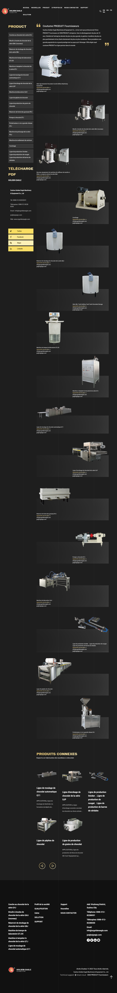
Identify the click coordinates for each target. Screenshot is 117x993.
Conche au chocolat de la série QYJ (20, 35)
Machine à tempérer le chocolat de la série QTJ (20, 68)
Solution (27, 14)
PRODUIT (46, 7)
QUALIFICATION (41, 909)
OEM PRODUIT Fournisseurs (97, 975)
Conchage (12, 146)
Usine (36, 913)
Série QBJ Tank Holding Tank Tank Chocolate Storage (88, 304)
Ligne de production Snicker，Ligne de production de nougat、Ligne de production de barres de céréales (20, 156)
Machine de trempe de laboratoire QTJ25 (20, 59)
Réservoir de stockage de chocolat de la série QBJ (20, 50)
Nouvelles (36, 7)
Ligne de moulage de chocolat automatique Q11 (19, 76)
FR (111, 10)
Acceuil (26, 7)
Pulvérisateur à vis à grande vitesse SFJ (20, 124)
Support (84, 7)
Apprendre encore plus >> (44, 87)
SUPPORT (38, 922)
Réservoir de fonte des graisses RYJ (20, 112)
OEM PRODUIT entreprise (68, 33)
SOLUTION (38, 917)
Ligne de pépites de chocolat (18, 97)
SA (104, 12)
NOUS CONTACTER (71, 7)
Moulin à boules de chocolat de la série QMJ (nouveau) (20, 42)
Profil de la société (41, 904)
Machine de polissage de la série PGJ (19, 133)
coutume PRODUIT (49, 45)
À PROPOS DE (57, 7)
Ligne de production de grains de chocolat (19, 104)
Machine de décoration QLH (18, 92)
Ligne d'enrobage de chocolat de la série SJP (20, 85)
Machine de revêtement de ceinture (20, 140)
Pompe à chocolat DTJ (16, 117)
